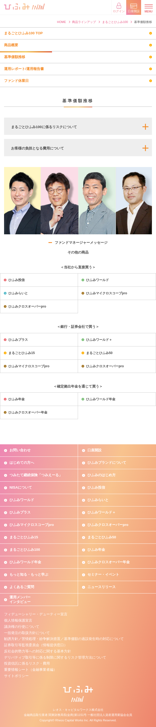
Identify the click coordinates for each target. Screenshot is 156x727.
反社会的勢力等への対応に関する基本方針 (37, 651)
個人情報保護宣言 (18, 620)
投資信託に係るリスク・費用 (27, 663)
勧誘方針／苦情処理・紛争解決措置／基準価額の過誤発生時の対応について (64, 639)
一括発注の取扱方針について (27, 633)
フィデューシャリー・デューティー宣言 (35, 614)
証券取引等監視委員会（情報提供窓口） (35, 645)
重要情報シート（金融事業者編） (30, 670)
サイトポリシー (16, 676)
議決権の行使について (21, 627)
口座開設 (94, 450)
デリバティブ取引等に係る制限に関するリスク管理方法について (55, 657)
